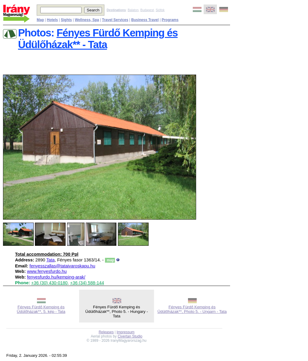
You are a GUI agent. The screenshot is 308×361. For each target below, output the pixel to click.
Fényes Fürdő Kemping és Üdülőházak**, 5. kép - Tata (41, 309)
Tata (50, 260)
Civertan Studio (130, 336)
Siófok (160, 10)
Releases (106, 332)
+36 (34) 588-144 (87, 282)
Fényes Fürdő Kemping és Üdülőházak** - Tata (98, 38)
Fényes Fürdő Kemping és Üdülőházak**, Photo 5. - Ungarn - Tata (191, 309)
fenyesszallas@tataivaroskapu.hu (62, 266)
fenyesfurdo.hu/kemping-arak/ (56, 277)
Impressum (125, 332)
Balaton (133, 10)
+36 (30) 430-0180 (49, 282)
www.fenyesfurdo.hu (47, 271)
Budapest (147, 10)
